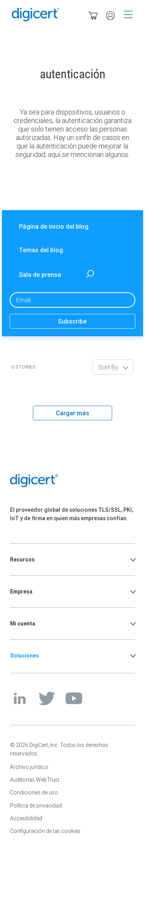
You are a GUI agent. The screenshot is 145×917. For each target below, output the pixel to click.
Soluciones (24, 655)
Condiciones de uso (34, 792)
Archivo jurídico (29, 767)
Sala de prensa (40, 274)
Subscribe (72, 321)
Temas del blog (41, 250)
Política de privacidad (36, 805)
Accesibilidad (26, 818)
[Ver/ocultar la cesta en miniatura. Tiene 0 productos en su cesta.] (93, 15)
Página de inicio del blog (54, 226)
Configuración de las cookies (45, 831)
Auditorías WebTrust (34, 779)
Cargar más (72, 413)
